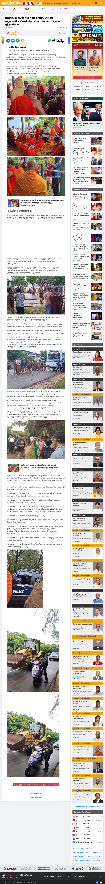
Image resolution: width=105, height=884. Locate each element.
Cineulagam (75, 210)
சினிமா (66, 3)
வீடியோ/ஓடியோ (85, 860)
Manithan (74, 200)
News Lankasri (76, 229)
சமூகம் (14, 34)
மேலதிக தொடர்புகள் (82, 812)
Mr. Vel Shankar (80, 67)
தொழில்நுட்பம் (78, 848)
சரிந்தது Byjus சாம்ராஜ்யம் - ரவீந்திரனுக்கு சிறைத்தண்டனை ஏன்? (80, 315)
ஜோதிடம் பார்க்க (81, 45)
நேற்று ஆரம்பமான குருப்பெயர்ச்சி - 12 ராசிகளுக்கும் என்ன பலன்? (79, 286)
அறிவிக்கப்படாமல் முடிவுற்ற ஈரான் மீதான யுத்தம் (86, 124)
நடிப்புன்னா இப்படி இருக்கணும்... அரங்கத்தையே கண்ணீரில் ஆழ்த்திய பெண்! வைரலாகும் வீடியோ (80, 237)
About (52, 876)
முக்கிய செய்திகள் (36, 793)
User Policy (72, 876)
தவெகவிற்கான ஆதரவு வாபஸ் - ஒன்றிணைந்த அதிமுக (81, 325)
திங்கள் (77, 89)
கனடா (88, 852)
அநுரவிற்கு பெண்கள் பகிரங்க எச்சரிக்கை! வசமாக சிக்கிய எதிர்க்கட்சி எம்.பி (80, 170)
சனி (97, 89)
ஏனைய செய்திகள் (81, 189)
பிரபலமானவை (35, 798)
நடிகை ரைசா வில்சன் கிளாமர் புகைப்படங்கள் (80, 215)
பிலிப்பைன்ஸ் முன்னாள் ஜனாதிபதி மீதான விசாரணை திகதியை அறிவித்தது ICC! (81, 180)
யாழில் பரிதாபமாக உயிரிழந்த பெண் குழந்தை (79, 140)
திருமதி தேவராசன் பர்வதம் (82, 352)
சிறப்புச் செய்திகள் (81, 133)
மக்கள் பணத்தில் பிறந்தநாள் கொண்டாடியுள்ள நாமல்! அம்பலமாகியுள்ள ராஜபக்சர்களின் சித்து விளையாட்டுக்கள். (42, 202)
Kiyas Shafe (15, 32)
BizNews (63, 9)
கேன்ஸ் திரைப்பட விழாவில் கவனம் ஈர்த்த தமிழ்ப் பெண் (80, 256)
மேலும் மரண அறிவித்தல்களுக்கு (87, 806)
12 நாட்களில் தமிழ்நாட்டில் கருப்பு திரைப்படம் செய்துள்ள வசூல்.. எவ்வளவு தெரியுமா (80, 206)
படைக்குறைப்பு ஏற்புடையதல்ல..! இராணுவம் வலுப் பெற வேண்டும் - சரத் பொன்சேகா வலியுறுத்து (81, 151)
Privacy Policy (97, 876)
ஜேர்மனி (90, 856)
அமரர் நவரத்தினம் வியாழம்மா (82, 747)
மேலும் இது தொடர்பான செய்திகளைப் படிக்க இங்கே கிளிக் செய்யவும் (36, 785)
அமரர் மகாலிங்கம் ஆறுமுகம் (82, 794)
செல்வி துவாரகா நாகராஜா (81, 428)
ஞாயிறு (87, 89)
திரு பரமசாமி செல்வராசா (81, 412)
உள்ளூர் (20, 9)
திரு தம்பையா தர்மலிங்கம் (81, 458)
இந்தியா (28, 9)
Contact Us (61, 876)
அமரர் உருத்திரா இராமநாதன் (82, 579)
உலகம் (36, 9)
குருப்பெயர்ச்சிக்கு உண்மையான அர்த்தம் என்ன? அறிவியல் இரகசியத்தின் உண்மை (80, 296)
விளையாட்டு (75, 9)
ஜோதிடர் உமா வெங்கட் (94, 68)
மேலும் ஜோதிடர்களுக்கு (87, 77)
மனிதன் (57, 3)
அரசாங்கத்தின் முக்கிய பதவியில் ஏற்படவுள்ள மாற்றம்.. (80, 160)
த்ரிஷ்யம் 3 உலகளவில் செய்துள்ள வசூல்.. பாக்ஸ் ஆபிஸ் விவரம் (80, 266)
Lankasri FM (75, 3)
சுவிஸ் (75, 856)
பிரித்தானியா (96, 852)
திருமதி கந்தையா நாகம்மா (82, 594)
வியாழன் (77, 86)
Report (62, 33)
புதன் (87, 86)
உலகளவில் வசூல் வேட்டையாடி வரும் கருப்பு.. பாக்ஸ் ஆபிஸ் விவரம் (80, 247)
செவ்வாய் (98, 86)
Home (46, 876)
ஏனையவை (87, 9)
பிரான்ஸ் (82, 856)
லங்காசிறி (47, 3)
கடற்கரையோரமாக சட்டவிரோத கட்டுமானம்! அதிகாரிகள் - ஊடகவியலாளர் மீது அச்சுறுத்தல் (39, 466)
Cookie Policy (84, 876)
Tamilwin (19, 882)
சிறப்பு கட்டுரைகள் (81, 98)
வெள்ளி (87, 93)
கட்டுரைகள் (96, 860)
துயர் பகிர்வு (78, 344)
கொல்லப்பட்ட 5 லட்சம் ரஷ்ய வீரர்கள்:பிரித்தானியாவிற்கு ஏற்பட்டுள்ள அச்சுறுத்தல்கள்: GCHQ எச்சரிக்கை (81, 225)
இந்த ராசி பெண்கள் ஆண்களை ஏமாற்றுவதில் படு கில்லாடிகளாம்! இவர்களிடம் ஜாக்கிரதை (81, 196)
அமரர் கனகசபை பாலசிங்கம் (82, 732)
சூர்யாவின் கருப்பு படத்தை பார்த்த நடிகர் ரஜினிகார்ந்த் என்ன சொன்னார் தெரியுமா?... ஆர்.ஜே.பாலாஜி (81, 276)
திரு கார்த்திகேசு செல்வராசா (82, 624)
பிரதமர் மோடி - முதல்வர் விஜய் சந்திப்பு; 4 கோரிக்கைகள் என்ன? (80, 335)
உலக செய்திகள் (78, 852)
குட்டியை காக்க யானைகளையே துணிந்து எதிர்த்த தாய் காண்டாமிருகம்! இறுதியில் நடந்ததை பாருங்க (80, 305)
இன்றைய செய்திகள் (87, 83)
